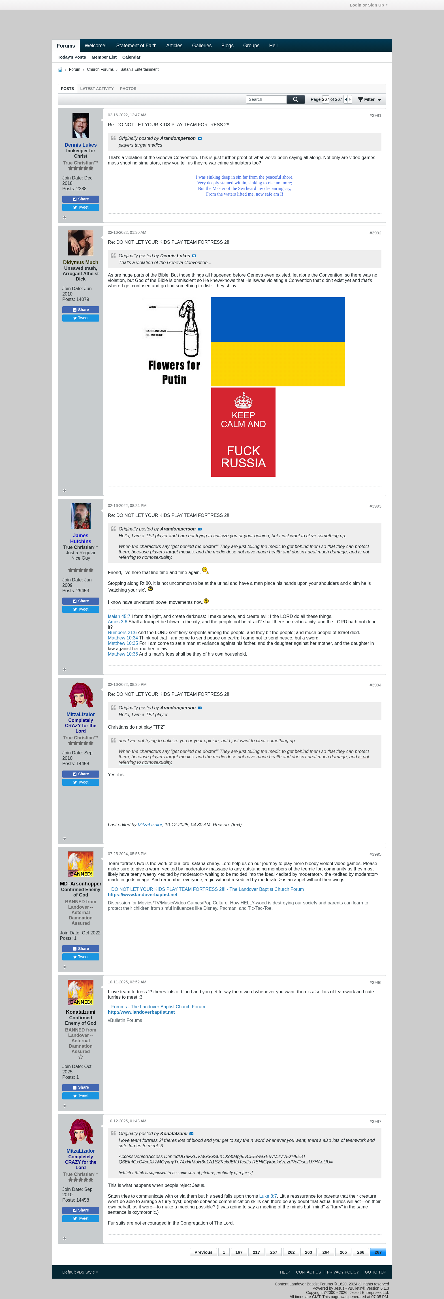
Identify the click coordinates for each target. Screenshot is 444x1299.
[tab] (67, 88)
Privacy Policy (343, 1272)
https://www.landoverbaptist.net (142, 894)
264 (326, 1252)
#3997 (375, 1121)
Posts (67, 89)
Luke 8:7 (268, 1196)
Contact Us (308, 1272)
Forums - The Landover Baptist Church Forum (158, 1006)
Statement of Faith (136, 45)
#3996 (375, 982)
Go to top (375, 1272)
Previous (203, 1252)
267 (378, 1252)
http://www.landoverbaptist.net (141, 1012)
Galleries (202, 45)
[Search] (275, 99)
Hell (273, 45)
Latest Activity (97, 89)
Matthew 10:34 (123, 637)
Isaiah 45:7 (119, 616)
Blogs (227, 45)
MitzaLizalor (150, 824)
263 (308, 1252)
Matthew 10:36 (123, 653)
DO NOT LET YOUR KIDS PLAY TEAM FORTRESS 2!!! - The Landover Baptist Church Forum (207, 889)
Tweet (81, 207)
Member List (104, 57)
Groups (251, 45)
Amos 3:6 (117, 621)
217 (256, 1252)
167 (239, 1252)
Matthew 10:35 (123, 643)
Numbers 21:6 (122, 632)
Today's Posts (72, 57)
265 (343, 1252)
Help (285, 1272)
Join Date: (72, 177)
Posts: (68, 188)
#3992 (375, 232)
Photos (128, 89)
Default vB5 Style (80, 1272)
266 (360, 1252)
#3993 (375, 506)
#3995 (375, 854)
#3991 (375, 115)
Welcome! (95, 45)
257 (273, 1252)
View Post (200, 138)
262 (291, 1252)
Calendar (131, 57)
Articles (174, 45)
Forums (66, 46)
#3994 (375, 684)
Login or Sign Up (369, 5)
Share (80, 199)
